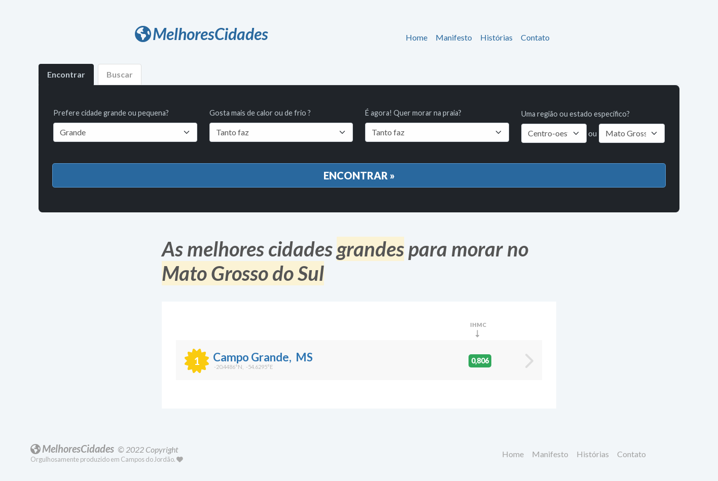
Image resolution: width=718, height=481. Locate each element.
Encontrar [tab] (66, 74)
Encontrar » (359, 175)
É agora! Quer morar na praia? (437, 125)
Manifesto (454, 37)
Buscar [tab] (119, 74)
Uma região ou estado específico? (575, 113)
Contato (535, 37)
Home (416, 37)
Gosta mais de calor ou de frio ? (281, 125)
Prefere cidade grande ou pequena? (125, 125)
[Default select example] (281, 132)
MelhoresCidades (201, 34)
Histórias (496, 37)
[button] (419, 38)
